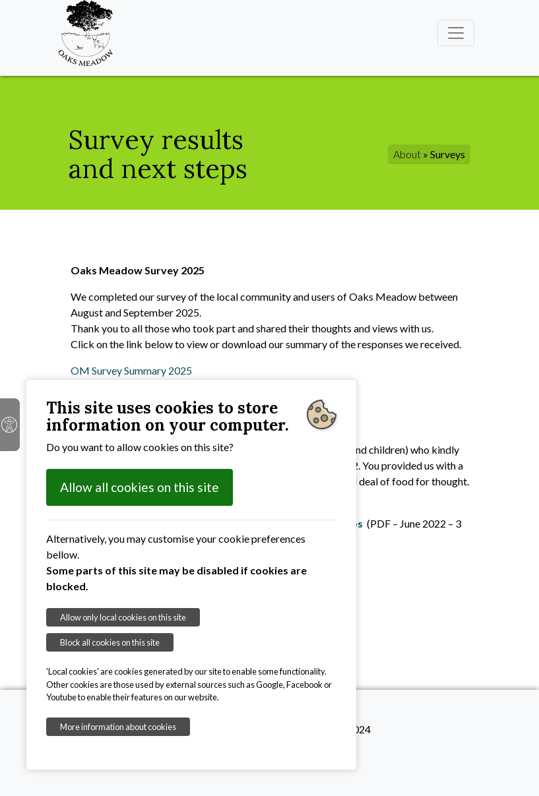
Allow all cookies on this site (139, 487)
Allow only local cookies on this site (123, 617)
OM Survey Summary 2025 (131, 370)
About (407, 154)
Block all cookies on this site (110, 642)
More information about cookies (118, 726)
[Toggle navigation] (455, 33)
